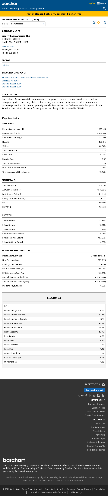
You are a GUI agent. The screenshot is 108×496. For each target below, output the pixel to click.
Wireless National (10, 80)
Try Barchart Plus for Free (67, 13)
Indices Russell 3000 (12, 83)
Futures (13, 8)
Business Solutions (95, 442)
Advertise (100, 434)
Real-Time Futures (96, 449)
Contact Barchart (94, 390)
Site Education (98, 427)
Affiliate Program (67, 489)
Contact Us (36, 480)
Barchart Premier (96, 404)
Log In (91, 3)
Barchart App (98, 438)
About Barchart (51, 489)
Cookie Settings (75, 492)
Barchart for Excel (96, 411)
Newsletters (99, 431)
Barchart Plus (98, 407)
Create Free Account (95, 415)
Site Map (100, 423)
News (32, 8)
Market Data (46, 468)
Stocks (5, 8)
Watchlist (24, 8)
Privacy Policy (99, 489)
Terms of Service (84, 489)
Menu (103, 3)
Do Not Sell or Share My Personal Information (47, 492)
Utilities (5, 65)
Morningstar (31, 471)
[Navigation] (27, 23)
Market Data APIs (96, 446)
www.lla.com (8, 46)
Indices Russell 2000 (12, 86)
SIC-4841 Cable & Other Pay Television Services (25, 77)
